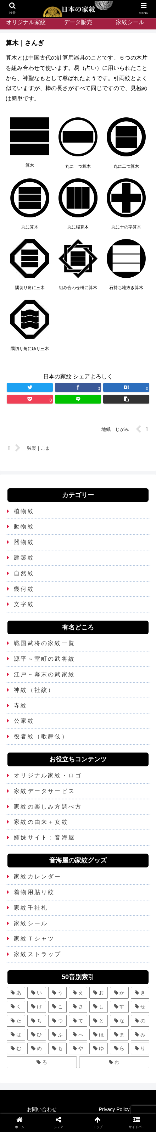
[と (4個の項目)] (98, 1021)
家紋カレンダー (37, 876)
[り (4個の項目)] (140, 1048)
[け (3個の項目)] (36, 1006)
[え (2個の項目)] (78, 993)
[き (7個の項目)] (140, 993)
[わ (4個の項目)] (114, 1062)
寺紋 (20, 706)
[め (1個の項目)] (36, 1048)
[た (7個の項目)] (16, 1021)
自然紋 (24, 573)
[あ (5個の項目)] (16, 993)
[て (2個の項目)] (78, 1021)
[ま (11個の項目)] (119, 1035)
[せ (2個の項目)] (140, 1006)
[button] (126, 399)
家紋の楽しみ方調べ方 (48, 807)
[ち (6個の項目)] (36, 1021)
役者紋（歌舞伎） (41, 736)
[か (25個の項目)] (119, 993)
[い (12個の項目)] (36, 993)
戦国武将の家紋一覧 (44, 643)
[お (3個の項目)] (98, 993)
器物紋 (24, 542)
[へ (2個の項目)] (78, 1035)
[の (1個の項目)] (140, 1021)
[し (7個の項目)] (98, 1006)
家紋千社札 (31, 908)
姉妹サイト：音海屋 (44, 837)
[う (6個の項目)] (57, 993)
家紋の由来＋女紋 (41, 822)
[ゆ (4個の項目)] (98, 1048)
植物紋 (24, 511)
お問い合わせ (42, 1109)
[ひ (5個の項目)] (36, 1035)
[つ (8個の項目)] (57, 1021)
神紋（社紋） (34, 690)
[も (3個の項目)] (57, 1048)
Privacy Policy (114, 1109)
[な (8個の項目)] (119, 1021)
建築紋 (24, 558)
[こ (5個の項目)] (57, 1006)
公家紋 (24, 721)
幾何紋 (24, 589)
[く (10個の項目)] (16, 1006)
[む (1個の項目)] (16, 1048)
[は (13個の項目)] (16, 1035)
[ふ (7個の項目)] (57, 1035)
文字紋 (24, 604)
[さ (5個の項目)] (78, 1006)
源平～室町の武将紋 (44, 659)
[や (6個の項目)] (78, 1048)
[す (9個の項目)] (119, 1006)
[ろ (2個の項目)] (42, 1062)
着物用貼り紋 (34, 892)
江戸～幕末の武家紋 (44, 674)
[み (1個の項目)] (140, 1035)
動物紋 (24, 526)
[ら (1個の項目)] (119, 1048)
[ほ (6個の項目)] (98, 1035)
